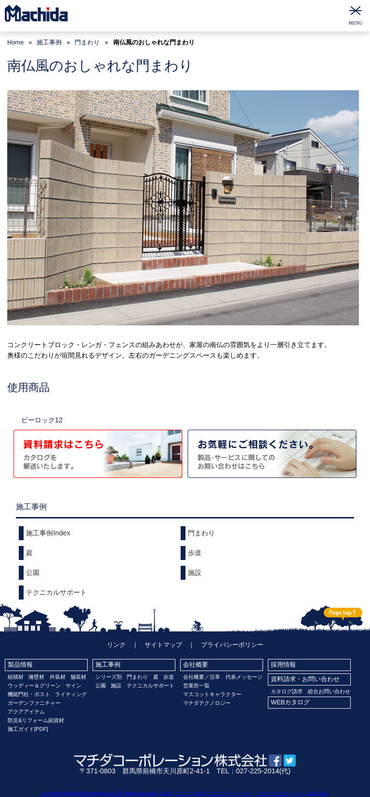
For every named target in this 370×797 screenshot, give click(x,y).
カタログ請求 (287, 691)
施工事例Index (48, 533)
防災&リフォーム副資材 (36, 720)
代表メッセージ (244, 677)
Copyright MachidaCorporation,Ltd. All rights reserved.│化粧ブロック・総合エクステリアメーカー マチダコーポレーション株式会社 (185, 793)
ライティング (71, 694)
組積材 (16, 677)
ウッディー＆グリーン (34, 685)
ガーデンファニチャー (34, 703)
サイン (73, 685)
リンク (116, 644)
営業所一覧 (196, 685)
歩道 (194, 553)
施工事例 (107, 664)
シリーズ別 (108, 677)
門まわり (87, 42)
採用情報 (283, 664)
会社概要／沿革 (201, 677)
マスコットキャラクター (212, 694)
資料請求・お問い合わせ (305, 679)
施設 (194, 572)
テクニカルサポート (56, 592)
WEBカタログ (290, 702)
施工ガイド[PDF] (28, 729)
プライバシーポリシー (232, 644)
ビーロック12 (42, 420)
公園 (33, 572)
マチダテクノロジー (207, 703)
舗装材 (78, 677)
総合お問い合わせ (329, 691)
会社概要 (195, 664)
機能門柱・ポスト (29, 694)
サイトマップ (163, 644)
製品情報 (20, 664)
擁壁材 (36, 677)
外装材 (58, 677)
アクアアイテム (26, 711)
